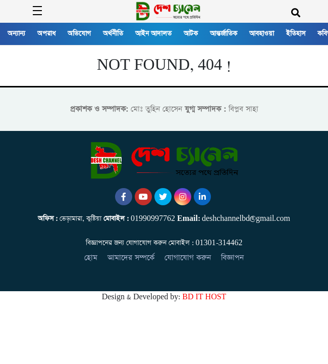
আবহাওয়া (261, 33)
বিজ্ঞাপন (232, 257)
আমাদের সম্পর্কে (130, 257)
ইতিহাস (295, 33)
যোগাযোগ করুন (188, 257)
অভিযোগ (79, 33)
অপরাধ (46, 33)
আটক (191, 33)
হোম (90, 257)
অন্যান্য (16, 33)
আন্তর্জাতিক (223, 33)
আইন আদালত (153, 33)
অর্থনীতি (113, 33)
